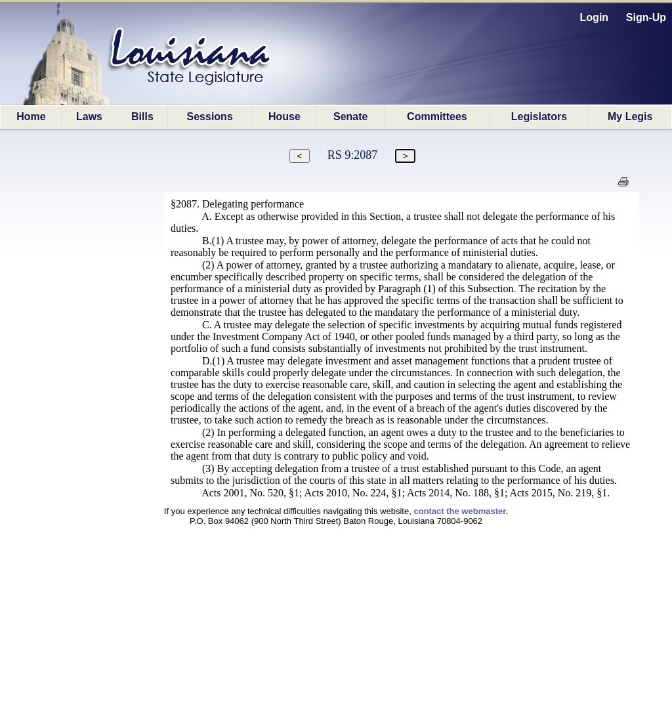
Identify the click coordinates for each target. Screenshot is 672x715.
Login (594, 17)
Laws (89, 116)
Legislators (539, 116)
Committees (437, 116)
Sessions (210, 116)
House (284, 116)
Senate (350, 116)
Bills (142, 116)
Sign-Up (646, 17)
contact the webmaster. (460, 511)
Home (30, 116)
